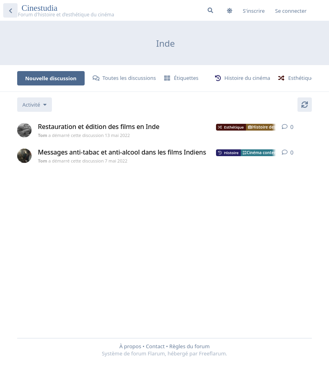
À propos (130, 346)
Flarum (156, 353)
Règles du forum (189, 346)
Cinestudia (40, 8)
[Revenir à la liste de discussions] (10, 10)
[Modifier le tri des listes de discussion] (34, 104)
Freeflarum (212, 353)
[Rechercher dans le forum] (210, 10)
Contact (155, 346)
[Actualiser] (304, 104)
